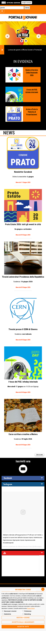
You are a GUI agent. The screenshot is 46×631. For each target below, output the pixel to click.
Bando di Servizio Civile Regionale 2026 (32, 72)
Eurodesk (23, 160)
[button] (21, 40)
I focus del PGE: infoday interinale (31, 91)
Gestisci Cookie (22, 617)
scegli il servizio (26, 2)
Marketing (27, 614)
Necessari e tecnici (10, 611)
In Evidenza (23, 61)
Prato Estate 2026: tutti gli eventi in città (23, 212)
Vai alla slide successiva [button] (38, 36)
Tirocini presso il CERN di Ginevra (23, 317)
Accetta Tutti (23, 626)
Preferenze (27, 611)
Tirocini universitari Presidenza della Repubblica (23, 265)
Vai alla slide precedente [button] (7, 36)
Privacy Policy (30, 608)
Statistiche (7, 614)
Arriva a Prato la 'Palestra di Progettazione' (32, 111)
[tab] (23, 478)
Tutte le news (39, 454)
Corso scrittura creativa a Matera (23, 422)
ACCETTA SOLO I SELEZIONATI (23, 622)
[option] (23, 37)
